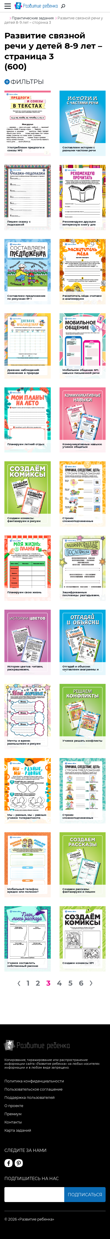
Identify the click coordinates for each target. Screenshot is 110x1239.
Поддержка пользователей (29, 1097)
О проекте (13, 1106)
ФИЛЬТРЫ (24, 82)
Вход (102, 6)
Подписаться (85, 1194)
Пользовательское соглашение (33, 1089)
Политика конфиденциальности (34, 1081)
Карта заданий (17, 1130)
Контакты (13, 1122)
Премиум (12, 1114)
